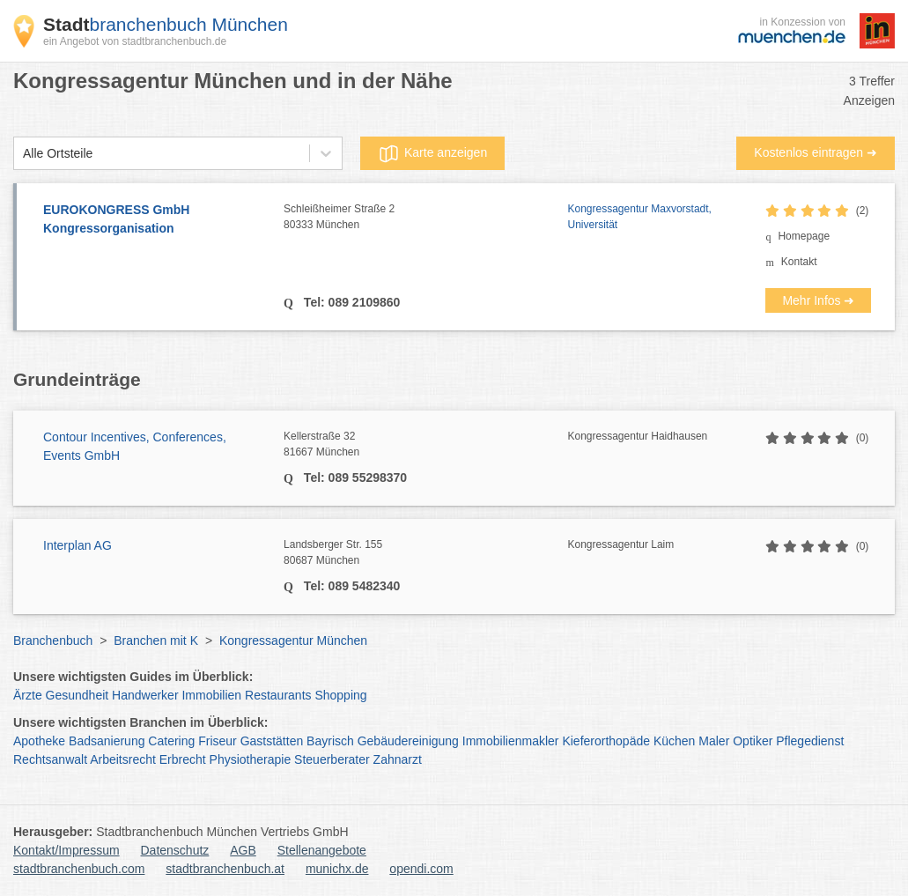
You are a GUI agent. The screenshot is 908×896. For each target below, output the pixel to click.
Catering (171, 741)
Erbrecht (182, 759)
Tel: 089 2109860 (350, 302)
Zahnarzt (397, 759)
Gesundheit (77, 695)
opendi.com (421, 869)
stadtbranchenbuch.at (225, 869)
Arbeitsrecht (123, 759)
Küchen (674, 741)
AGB (243, 850)
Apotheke (39, 741)
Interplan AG (77, 545)
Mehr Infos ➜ (818, 300)
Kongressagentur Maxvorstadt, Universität (640, 217)
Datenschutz (175, 850)
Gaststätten (272, 741)
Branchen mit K (156, 640)
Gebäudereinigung (408, 741)
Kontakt (799, 261)
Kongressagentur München (293, 640)
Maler (713, 741)
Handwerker (145, 695)
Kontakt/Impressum (66, 850)
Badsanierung (106, 741)
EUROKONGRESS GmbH (154, 220)
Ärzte (27, 695)
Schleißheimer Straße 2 (425, 218)
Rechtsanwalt (50, 759)
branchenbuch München (165, 24)
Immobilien (211, 695)
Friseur (217, 741)
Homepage (804, 236)
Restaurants (278, 695)
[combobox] (23, 153)
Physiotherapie (251, 759)
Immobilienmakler (510, 741)
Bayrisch (330, 741)
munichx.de (337, 869)
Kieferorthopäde (606, 741)
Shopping (340, 695)
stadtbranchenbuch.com (78, 869)
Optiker (752, 741)
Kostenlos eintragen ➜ (815, 152)
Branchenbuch (52, 640)
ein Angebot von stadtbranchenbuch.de (134, 41)
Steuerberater (332, 759)
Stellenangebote (321, 850)
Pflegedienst (810, 741)
